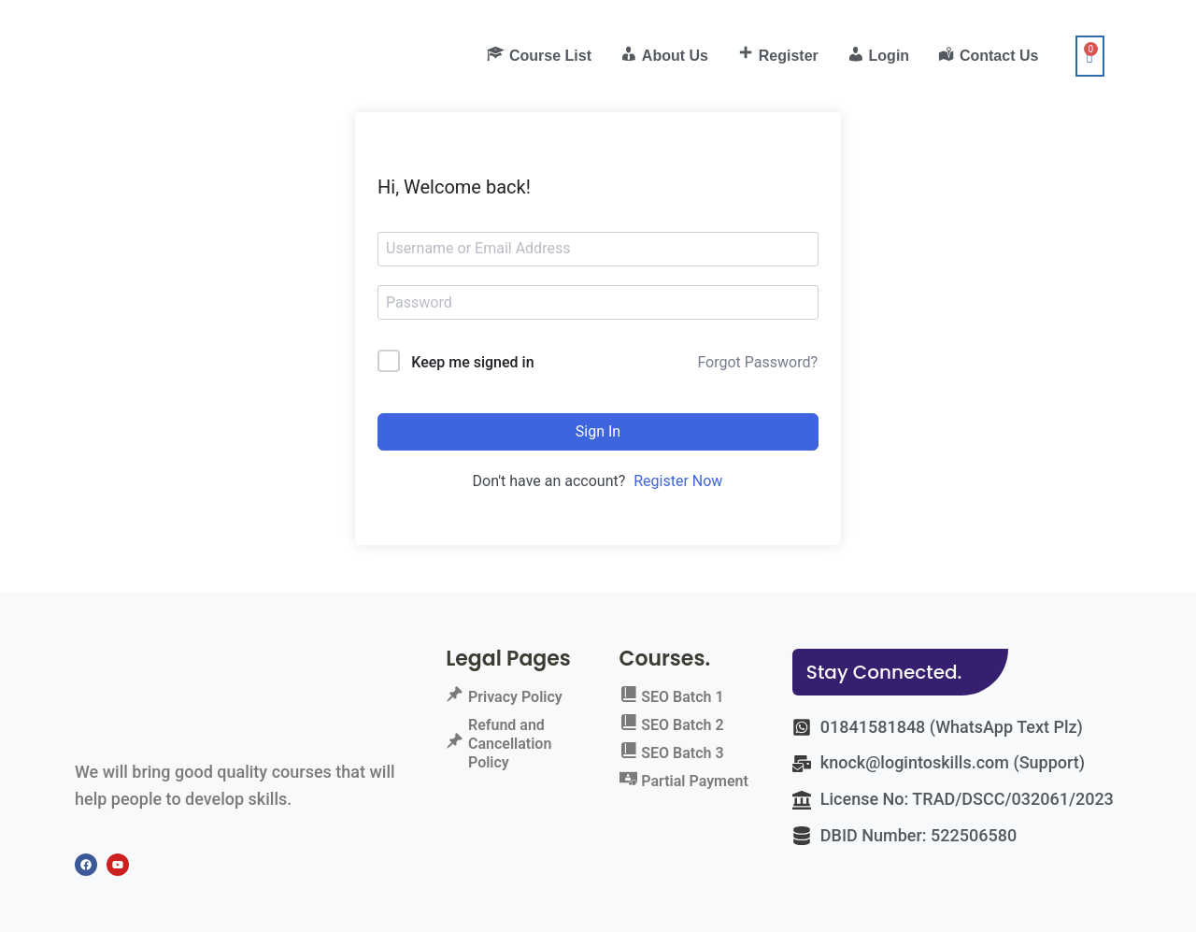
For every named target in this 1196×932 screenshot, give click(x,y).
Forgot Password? (757, 362)
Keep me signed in (472, 362)
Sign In (598, 431)
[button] (900, 672)
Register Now (678, 481)
